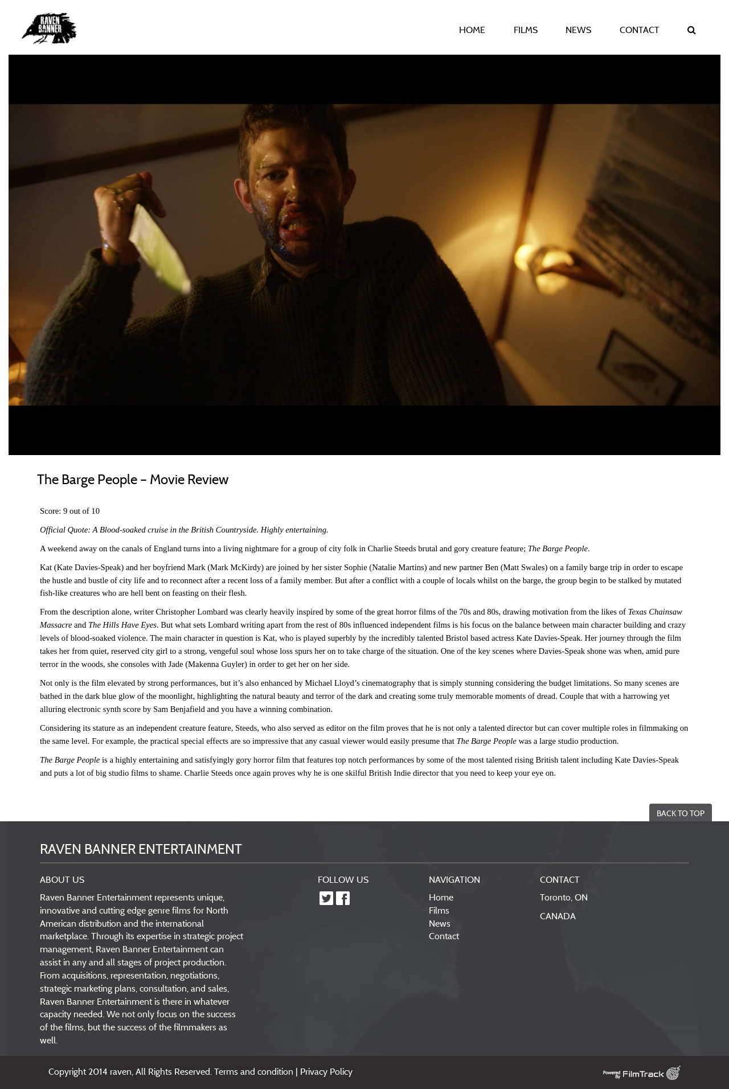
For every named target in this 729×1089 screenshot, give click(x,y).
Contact (444, 935)
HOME (472, 29)
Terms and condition (255, 1071)
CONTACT (640, 29)
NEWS (578, 29)
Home (441, 897)
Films (439, 910)
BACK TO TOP (681, 813)
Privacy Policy (326, 1071)
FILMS (526, 29)
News (439, 923)
